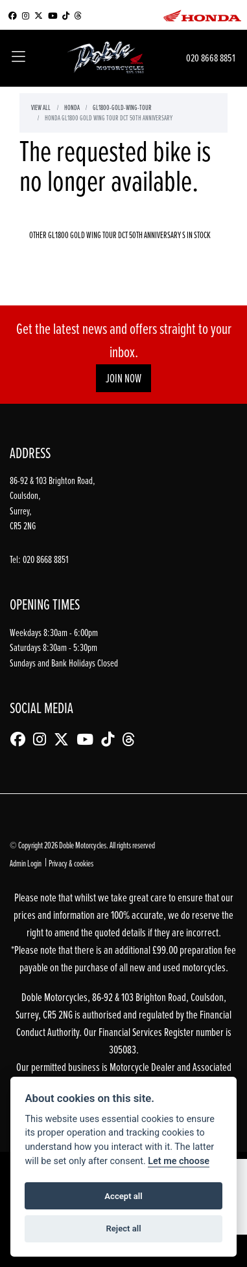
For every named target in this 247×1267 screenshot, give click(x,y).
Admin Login (25, 863)
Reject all (123, 1228)
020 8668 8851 (210, 58)
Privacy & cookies (71, 863)
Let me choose (178, 1161)
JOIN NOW (123, 378)
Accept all (123, 1196)
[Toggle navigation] (18, 58)
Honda (72, 107)
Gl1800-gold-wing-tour (122, 107)
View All (41, 107)
